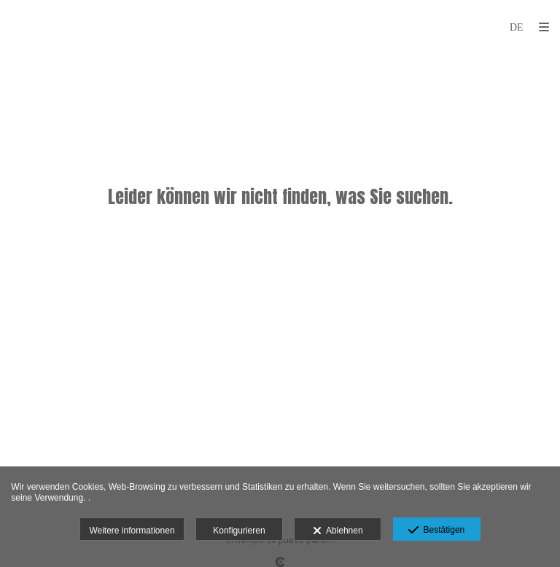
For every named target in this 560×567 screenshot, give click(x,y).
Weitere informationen (131, 530)
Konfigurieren (239, 530)
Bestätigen (436, 530)
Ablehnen (338, 531)
